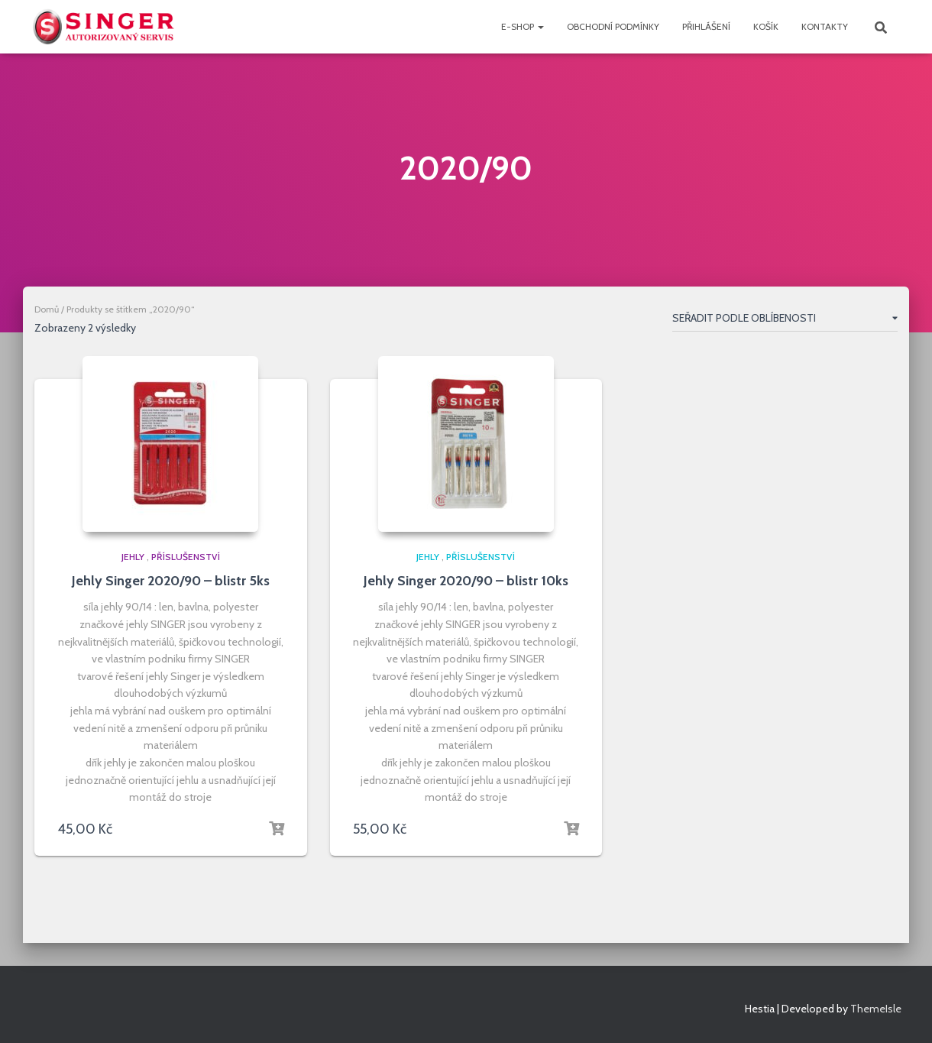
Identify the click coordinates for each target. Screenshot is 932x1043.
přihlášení (706, 26)
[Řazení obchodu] (785, 320)
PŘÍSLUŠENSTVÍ (185, 556)
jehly (132, 556)
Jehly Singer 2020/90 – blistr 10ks (466, 580)
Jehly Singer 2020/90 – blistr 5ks (171, 580)
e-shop (522, 26)
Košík (765, 26)
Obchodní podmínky (613, 26)
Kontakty (824, 26)
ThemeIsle (875, 1008)
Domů (46, 309)
